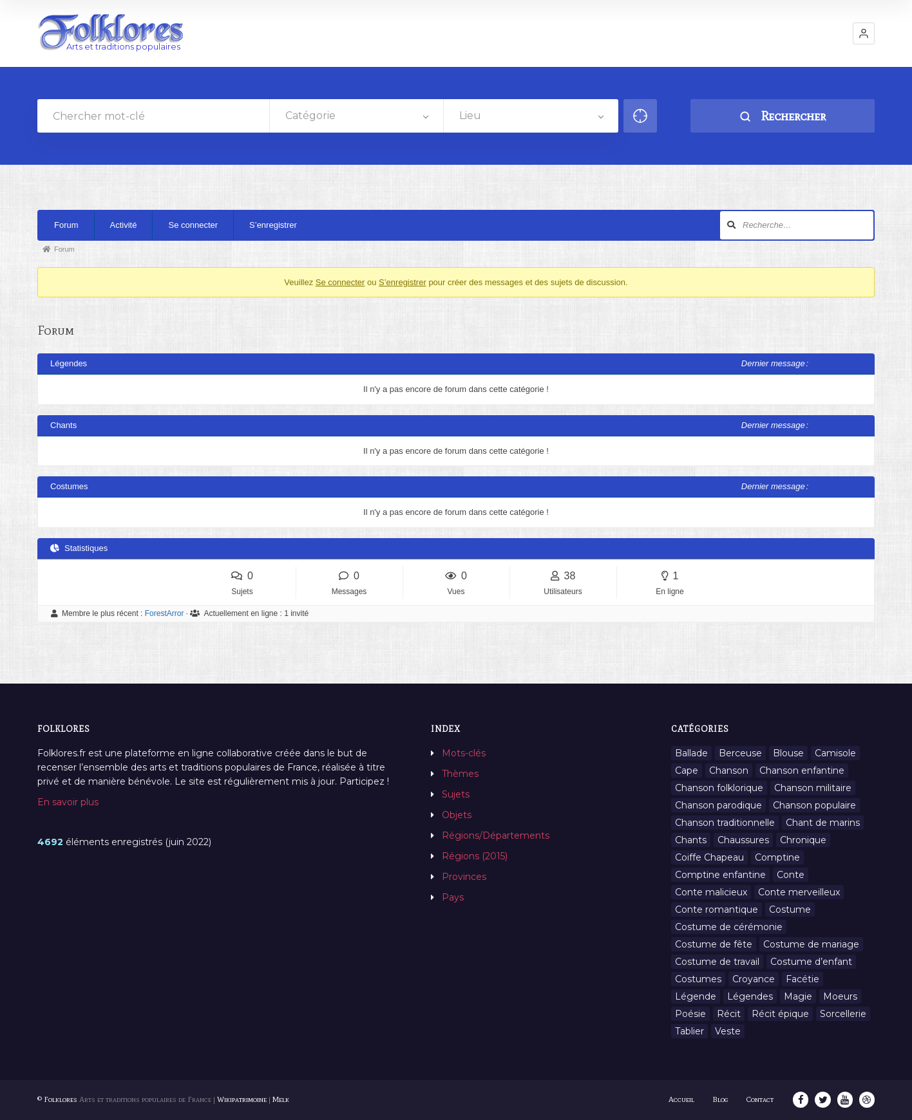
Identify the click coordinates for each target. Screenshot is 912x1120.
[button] (864, 33)
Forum (66, 225)
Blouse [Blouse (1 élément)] (788, 753)
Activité (123, 225)
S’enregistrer (273, 225)
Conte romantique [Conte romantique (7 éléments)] (716, 909)
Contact (760, 1099)
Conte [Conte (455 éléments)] (790, 875)
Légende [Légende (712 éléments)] (695, 996)
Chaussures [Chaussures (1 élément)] (743, 840)
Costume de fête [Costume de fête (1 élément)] (713, 944)
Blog (721, 1099)
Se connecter (193, 225)
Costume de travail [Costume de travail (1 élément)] (717, 961)
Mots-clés (464, 753)
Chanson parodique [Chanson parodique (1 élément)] (718, 805)
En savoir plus (68, 802)
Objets (456, 815)
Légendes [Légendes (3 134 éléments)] (750, 996)
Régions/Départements (495, 835)
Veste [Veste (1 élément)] (728, 1031)
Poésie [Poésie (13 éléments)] (690, 1014)
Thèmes (460, 773)
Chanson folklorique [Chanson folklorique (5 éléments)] (719, 788)
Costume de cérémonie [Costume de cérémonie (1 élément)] (729, 927)
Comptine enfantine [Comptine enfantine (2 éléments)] (720, 875)
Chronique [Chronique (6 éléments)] (803, 840)
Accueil (682, 1099)
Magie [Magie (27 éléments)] (798, 996)
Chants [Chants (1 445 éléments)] (691, 840)
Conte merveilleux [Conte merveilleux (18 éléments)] (799, 892)
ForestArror (164, 613)
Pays (453, 897)
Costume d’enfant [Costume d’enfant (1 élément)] (811, 961)
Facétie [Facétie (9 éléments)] (802, 979)
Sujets (456, 794)
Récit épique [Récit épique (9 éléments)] (780, 1014)
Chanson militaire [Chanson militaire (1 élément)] (812, 788)
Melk (280, 1099)
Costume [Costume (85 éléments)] (790, 909)
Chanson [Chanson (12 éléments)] (728, 770)
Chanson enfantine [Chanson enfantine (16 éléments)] (801, 770)
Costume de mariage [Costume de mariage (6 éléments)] (811, 944)
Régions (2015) (475, 856)
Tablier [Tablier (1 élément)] (689, 1031)
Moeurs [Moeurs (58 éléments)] (840, 996)
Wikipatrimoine (242, 1099)
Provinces (464, 876)
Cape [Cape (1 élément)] (686, 770)
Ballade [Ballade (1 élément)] (691, 753)
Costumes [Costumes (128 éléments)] (698, 979)
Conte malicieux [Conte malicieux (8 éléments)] (711, 892)
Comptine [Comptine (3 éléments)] (777, 857)
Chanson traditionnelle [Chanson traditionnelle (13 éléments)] (725, 822)
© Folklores (57, 1099)
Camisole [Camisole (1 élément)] (835, 753)
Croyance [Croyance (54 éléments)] (753, 979)
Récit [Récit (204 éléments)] (729, 1014)
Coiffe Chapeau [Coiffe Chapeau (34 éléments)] (709, 857)
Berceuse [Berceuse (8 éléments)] (740, 753)
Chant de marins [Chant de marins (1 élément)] (823, 822)
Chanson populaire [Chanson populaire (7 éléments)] (814, 805)
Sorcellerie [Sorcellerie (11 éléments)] (843, 1014)
